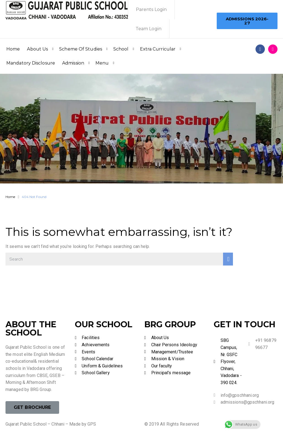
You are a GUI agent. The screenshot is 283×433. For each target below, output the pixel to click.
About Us (37, 49)
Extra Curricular (158, 49)
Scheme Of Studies (80, 49)
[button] (247, 21)
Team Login (148, 28)
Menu (102, 63)
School (121, 49)
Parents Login (151, 9)
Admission (73, 63)
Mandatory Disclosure (30, 63)
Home (13, 49)
